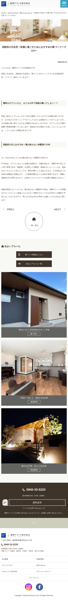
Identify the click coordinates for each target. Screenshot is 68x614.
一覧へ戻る (34, 225)
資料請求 (37, 502)
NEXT (57, 209)
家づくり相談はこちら (34, 255)
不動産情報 (40, 559)
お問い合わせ (40, 565)
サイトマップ (34, 578)
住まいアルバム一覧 (34, 264)
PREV (10, 209)
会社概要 (5, 559)
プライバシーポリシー (43, 571)
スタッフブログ (7, 565)
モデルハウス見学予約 (9, 571)
